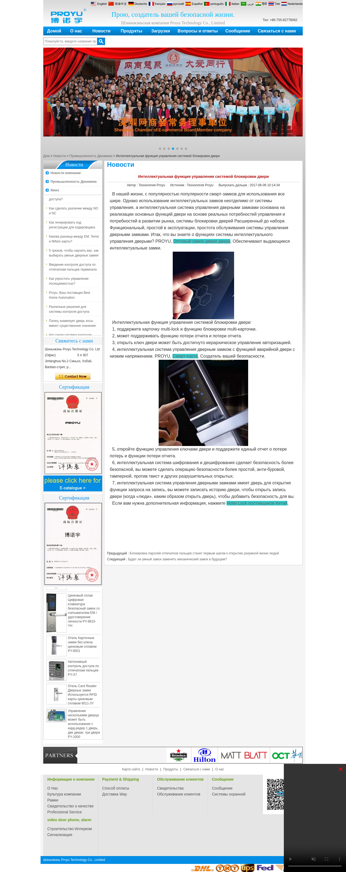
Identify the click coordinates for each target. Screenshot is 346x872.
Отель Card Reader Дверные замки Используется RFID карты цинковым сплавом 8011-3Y (82, 695)
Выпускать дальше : (234, 185)
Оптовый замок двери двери (201, 241)
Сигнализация (59, 835)
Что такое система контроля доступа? (70, 198)
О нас (76, 31)
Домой (54, 31)
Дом (46, 156)
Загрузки (160, 31)
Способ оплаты (115, 788)
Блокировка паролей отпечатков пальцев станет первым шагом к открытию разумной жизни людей (204, 553)
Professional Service (64, 812)
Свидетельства (170, 788)
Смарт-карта (185, 356)
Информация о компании (71, 779)
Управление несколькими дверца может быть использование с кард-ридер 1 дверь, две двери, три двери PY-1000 (84, 725)
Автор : (133, 185)
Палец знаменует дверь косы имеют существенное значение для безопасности (72, 324)
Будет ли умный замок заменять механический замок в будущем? (177, 559)
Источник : (178, 185)
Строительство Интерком (69, 829)
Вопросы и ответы (198, 31)
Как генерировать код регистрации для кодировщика (72, 226)
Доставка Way (114, 794)
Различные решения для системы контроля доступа (69, 310)
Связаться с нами (277, 31)
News (55, 190)
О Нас (52, 788)
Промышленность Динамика (90, 156)
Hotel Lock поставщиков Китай (257, 503)
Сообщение (237, 31)
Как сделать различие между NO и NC (73, 212)
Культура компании (64, 794)
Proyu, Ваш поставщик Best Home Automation (69, 296)
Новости (101, 31)
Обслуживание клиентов (180, 779)
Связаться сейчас (72, 376)
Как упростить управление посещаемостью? (69, 282)
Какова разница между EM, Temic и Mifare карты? (74, 240)
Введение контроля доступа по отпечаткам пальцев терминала (73, 268)
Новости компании (66, 173)
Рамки (52, 800)
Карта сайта (131, 769)
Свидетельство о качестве (70, 806)
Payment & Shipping (120, 779)
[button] (160, 149)
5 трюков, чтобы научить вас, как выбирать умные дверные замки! (74, 254)
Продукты (131, 31)
